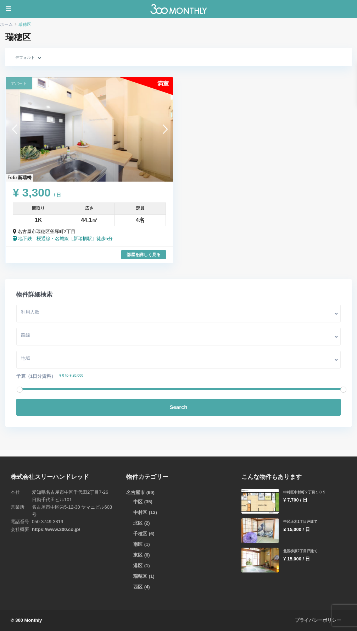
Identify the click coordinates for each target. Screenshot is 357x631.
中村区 (140, 512)
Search (178, 407)
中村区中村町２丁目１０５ (306, 492)
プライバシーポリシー (318, 620)
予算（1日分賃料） (36, 376)
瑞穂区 (140, 576)
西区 (138, 587)
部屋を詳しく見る (144, 254)
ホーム (6, 24)
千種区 (140, 533)
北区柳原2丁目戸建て (301, 551)
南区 (138, 544)
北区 (138, 523)
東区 (138, 555)
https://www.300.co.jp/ (56, 529)
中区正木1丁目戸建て (301, 521)
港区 (138, 565)
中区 (138, 501)
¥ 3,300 (37, 192)
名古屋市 (135, 492)
